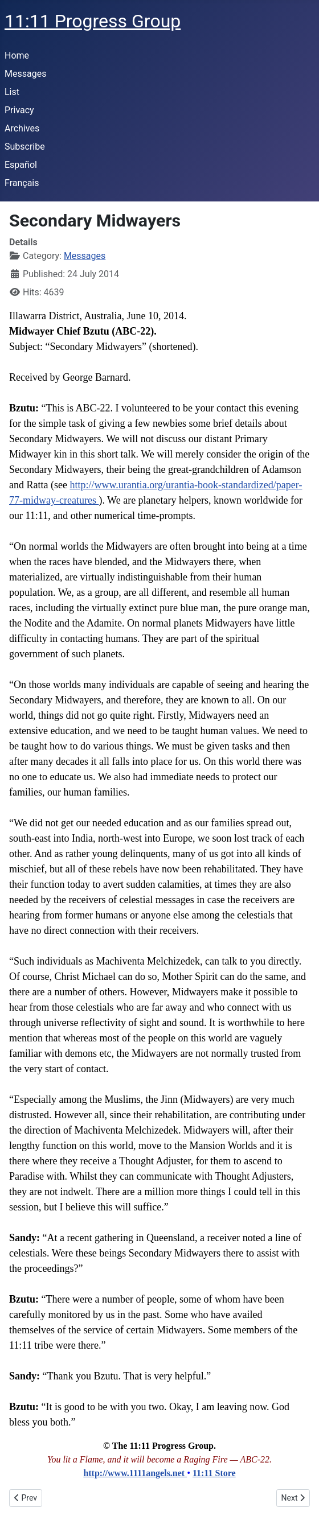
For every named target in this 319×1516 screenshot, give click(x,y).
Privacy (19, 110)
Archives (22, 128)
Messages (25, 73)
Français (22, 183)
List (12, 91)
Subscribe (25, 146)
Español (21, 164)
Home (17, 55)
